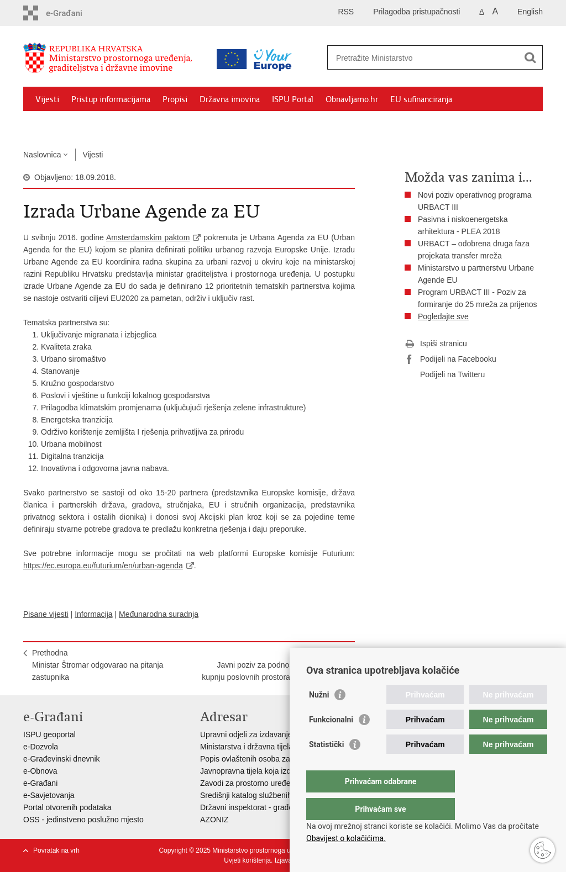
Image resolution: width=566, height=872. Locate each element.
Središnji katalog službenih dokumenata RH (275, 795)
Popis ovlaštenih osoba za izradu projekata (273, 758)
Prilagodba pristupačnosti (416, 11)
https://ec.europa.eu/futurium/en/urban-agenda (103, 565)
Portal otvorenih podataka (67, 807)
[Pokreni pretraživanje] (530, 57)
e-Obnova (40, 771)
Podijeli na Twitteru (445, 375)
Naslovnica (42, 154)
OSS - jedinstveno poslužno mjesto (83, 819)
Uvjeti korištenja (247, 860)
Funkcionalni (331, 741)
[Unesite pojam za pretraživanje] (423, 58)
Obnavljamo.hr (352, 99)
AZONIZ (214, 819)
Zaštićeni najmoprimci (75, 125)
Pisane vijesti (46, 614)
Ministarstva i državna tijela (246, 746)
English (530, 11)
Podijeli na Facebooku (450, 359)
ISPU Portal (292, 99)
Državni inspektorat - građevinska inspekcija (275, 807)
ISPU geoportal (49, 734)
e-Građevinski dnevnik (61, 758)
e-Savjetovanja (49, 795)
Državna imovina (230, 99)
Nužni (319, 716)
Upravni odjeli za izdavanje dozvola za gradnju (279, 734)
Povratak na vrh (56, 850)
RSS (346, 11)
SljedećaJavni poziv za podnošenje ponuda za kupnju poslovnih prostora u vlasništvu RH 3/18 (274, 671)
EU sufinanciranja (421, 99)
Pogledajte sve (443, 316)
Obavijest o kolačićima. (346, 838)
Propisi (175, 99)
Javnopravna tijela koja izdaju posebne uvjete (278, 771)
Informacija (93, 614)
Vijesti (47, 99)
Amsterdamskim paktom (148, 237)
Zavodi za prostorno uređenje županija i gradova (283, 783)
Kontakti (143, 125)
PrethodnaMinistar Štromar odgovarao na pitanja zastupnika (97, 664)
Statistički (326, 766)
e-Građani (40, 783)
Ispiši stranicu (436, 344)
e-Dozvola (40, 746)
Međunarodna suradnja (158, 614)
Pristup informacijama (110, 99)
